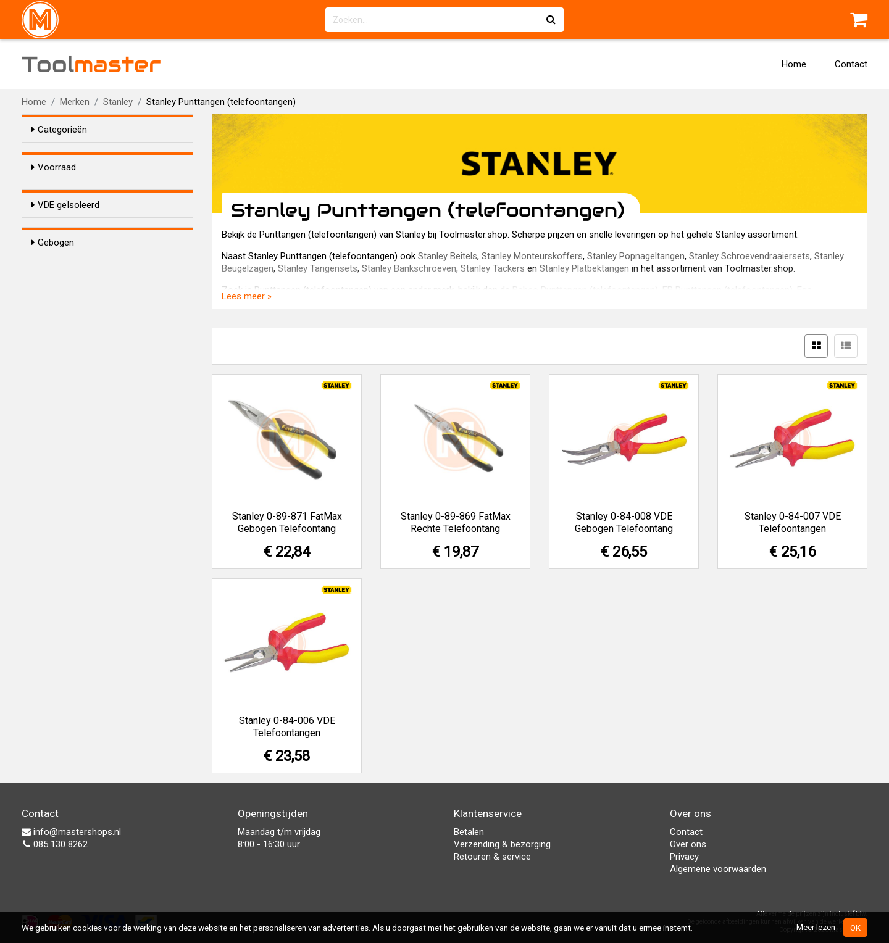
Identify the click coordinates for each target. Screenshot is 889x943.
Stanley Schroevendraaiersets (749, 256)
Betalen (469, 831)
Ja (61, 250)
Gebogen (52, 303)
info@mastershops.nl (71, 831)
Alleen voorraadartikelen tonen (111, 190)
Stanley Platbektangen (584, 268)
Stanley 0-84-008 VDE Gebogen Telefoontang (624, 522)
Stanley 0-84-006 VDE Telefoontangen (287, 727)
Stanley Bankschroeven (409, 268)
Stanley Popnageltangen (636, 256)
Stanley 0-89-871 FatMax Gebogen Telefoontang (287, 522)
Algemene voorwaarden (718, 868)
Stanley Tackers (493, 268)
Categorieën (59, 129)
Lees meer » (247, 296)
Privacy (684, 856)
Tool (91, 64)
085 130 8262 (55, 844)
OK (855, 928)
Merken (75, 101)
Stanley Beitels (447, 256)
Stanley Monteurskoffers (532, 256)
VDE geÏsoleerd (65, 227)
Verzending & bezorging (502, 844)
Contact (851, 64)
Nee (64, 266)
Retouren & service (492, 856)
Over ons (688, 844)
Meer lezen (815, 927)
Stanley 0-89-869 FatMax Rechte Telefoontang (456, 522)
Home (794, 64)
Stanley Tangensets (317, 268)
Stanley (118, 101)
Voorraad (53, 167)
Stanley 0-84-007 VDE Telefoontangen (793, 522)
